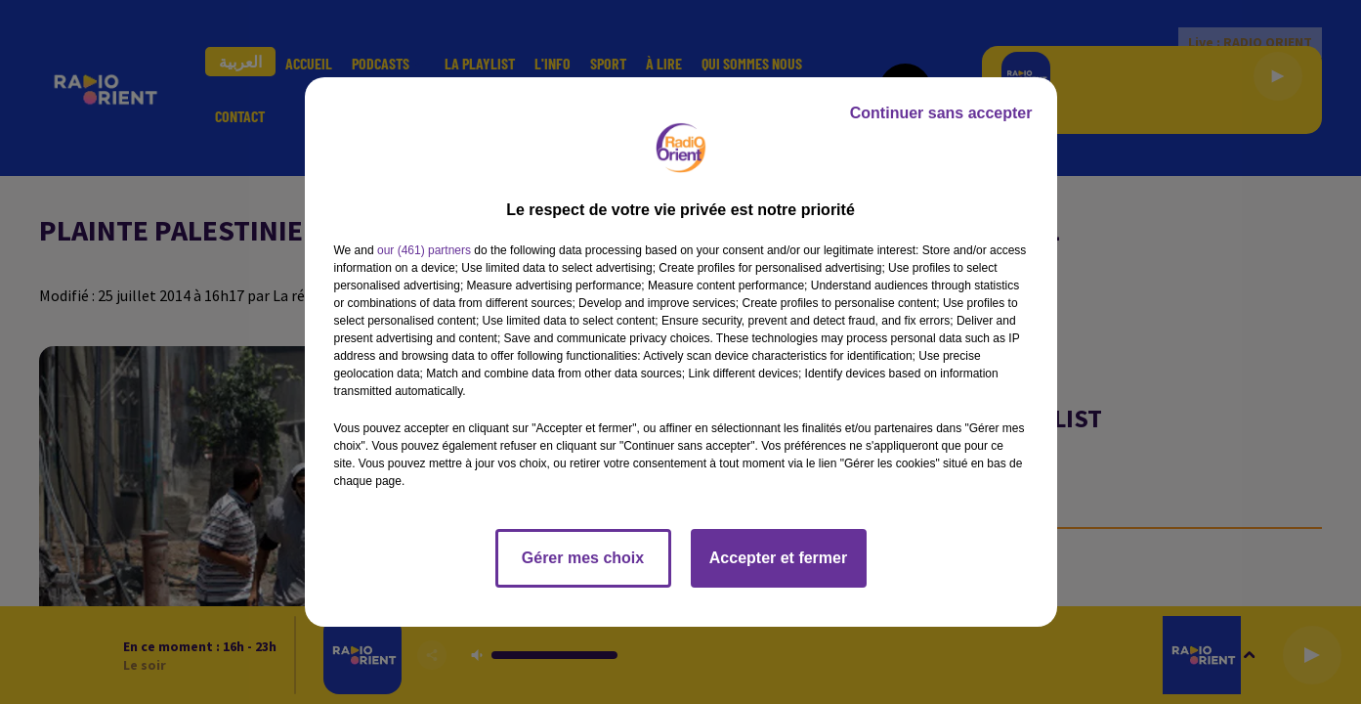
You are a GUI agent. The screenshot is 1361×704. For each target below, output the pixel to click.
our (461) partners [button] (424, 250)
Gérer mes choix (583, 558)
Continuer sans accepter (941, 113)
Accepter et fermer (778, 558)
